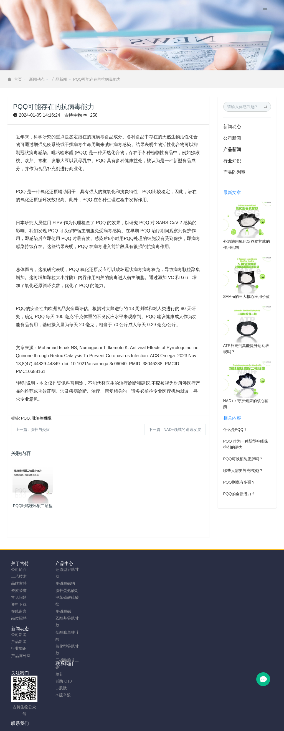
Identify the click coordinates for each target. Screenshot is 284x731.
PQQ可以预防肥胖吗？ (243, 459)
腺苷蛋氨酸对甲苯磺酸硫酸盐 (56, 597)
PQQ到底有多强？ (239, 482)
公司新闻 (232, 138)
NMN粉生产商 (104, 724)
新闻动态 (37, 79)
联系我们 (121, 563)
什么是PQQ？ (235, 429)
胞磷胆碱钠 (54, 583)
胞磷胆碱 (52, 611)
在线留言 (19, 611)
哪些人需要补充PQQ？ (243, 470)
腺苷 (48, 674)
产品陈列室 (234, 172)
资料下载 (19, 604)
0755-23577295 (236, 575)
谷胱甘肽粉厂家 (74, 724)
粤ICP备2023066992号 (165, 717)
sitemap (106, 717)
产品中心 (53, 563)
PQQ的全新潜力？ (239, 494)
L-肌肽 (50, 688)
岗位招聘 (19, 618)
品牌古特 (19, 583)
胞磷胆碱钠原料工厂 (137, 724)
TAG (138, 717)
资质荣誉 (19, 590)
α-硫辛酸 (52, 695)
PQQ (25, 418)
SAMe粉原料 (212, 724)
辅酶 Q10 (53, 681)
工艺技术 (19, 576)
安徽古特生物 (96, 711)
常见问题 (19, 597)
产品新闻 (59, 79)
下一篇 (175, 429)
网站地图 (123, 717)
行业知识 (232, 161)
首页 (18, 79)
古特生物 (73, 115)
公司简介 (19, 569)
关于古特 (20, 563)
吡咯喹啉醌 (41, 418)
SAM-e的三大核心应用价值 (246, 296)
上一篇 (33, 429)
